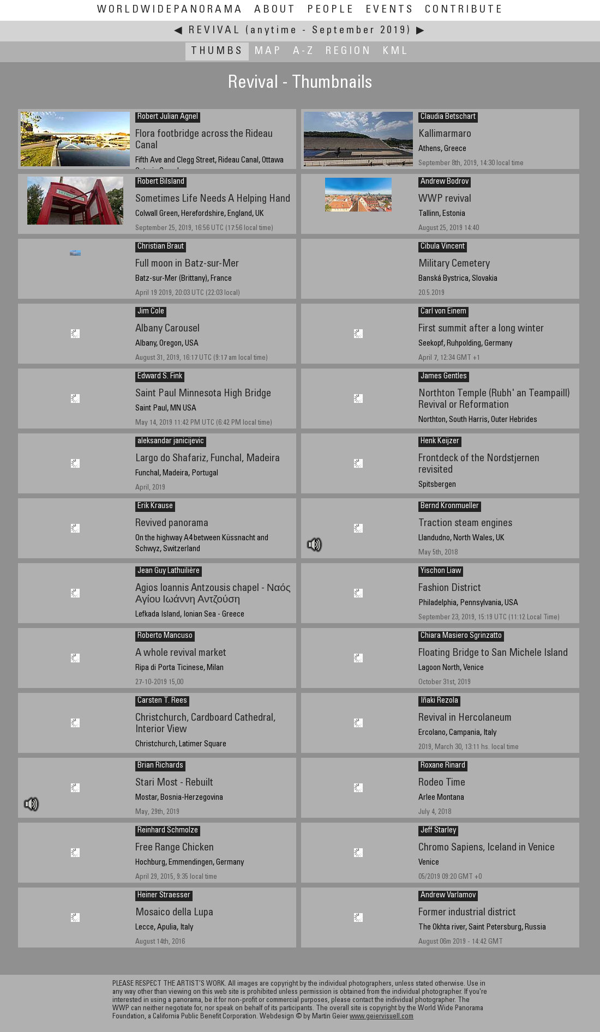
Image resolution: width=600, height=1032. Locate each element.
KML (395, 51)
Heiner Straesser (163, 896)
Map (268, 51)
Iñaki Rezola (439, 701)
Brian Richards (160, 766)
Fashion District (449, 588)
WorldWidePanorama (170, 10)
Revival (215, 31)
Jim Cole (150, 312)
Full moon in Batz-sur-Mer (187, 264)
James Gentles (444, 377)
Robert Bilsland (160, 182)
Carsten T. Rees (162, 701)
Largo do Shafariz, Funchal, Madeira (207, 459)
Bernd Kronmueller (450, 506)
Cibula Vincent (443, 247)
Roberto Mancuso (165, 636)
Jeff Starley (438, 831)
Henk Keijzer (440, 441)
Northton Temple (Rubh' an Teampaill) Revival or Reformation (494, 400)
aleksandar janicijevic (170, 441)
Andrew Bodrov (445, 182)
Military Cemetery (454, 264)
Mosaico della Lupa (174, 913)
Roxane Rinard (443, 766)
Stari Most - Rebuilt (174, 783)
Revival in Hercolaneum (465, 718)
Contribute (464, 10)
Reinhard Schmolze (167, 831)
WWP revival (444, 199)
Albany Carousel (167, 329)
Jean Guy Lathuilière (168, 571)
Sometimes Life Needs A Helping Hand (212, 199)
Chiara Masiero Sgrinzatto (461, 636)
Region (348, 51)
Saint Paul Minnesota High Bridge (203, 394)
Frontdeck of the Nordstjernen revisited (478, 464)
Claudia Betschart (448, 117)
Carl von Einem (443, 312)
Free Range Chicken (174, 848)
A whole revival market (180, 653)
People (331, 10)
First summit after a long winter (481, 329)
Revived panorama (171, 523)
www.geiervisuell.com (381, 1017)
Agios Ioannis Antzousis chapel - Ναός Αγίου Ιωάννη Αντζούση (213, 594)
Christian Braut (160, 247)
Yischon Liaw (441, 571)
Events (389, 10)
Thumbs (217, 51)
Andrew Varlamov (448, 896)
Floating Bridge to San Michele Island (493, 653)
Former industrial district (467, 913)
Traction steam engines (465, 523)
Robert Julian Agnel (167, 117)
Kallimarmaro (444, 134)
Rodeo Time (441, 783)
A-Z (304, 51)
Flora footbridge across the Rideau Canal (204, 140)
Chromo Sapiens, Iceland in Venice (486, 848)
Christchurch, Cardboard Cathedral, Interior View (205, 724)
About (275, 10)
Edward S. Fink (159, 377)
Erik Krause (155, 506)
